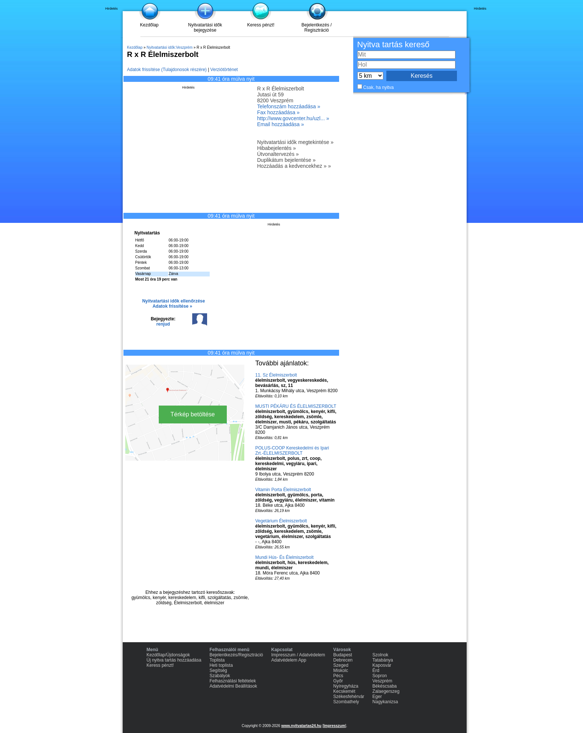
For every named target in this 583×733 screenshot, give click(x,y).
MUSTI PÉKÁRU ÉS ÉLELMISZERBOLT (295, 406)
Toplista (217, 660)
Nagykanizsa (385, 701)
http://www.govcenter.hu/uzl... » (293, 118)
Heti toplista (221, 665)
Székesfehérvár (348, 696)
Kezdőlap (149, 25)
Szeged (340, 665)
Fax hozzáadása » (278, 112)
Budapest (342, 654)
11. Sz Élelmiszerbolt (276, 375)
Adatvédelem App (288, 660)
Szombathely (346, 701)
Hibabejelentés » (276, 148)
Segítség (218, 670)
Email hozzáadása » (280, 124)
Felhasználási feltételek (232, 681)
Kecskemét (344, 691)
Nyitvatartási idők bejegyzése (205, 27)
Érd (376, 670)
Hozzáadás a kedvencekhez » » (294, 166)
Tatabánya (383, 660)
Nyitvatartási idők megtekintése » (295, 142)
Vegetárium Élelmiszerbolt (281, 521)
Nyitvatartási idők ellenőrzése (173, 301)
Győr (338, 681)
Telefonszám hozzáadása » (289, 106)
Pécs (338, 675)
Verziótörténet (224, 69)
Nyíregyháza (345, 686)
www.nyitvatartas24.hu (301, 726)
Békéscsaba (385, 686)
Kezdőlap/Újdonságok (168, 654)
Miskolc (340, 670)
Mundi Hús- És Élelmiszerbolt (284, 557)
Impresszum (334, 726)
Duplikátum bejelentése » (286, 160)
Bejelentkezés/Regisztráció (236, 654)
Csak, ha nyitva (378, 87)
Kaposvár (382, 665)
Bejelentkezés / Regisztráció (317, 27)
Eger (377, 696)
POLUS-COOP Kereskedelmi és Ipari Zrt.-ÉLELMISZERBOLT (292, 450)
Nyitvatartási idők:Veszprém (169, 47)
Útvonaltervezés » (278, 154)
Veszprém (382, 681)
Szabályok (219, 675)
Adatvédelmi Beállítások (233, 686)
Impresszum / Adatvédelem (298, 654)
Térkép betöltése (193, 414)
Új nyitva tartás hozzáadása (173, 660)
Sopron (380, 675)
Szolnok (381, 654)
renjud (163, 324)
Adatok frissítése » (172, 306)
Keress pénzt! (260, 25)
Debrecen (342, 660)
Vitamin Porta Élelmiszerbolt (283, 489)
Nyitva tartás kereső (393, 44)
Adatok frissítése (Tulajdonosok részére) (167, 69)
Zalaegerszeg (386, 691)
